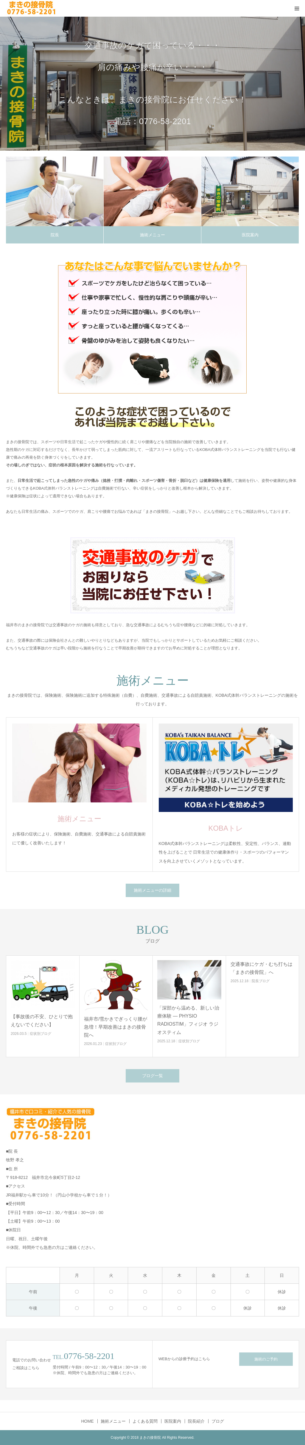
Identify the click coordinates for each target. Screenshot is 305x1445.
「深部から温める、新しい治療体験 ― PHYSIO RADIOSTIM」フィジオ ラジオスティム (188, 1020)
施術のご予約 (266, 1359)
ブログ (217, 1421)
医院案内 (250, 234)
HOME (87, 1421)
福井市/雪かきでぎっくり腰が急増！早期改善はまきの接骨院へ (115, 1027)
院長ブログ (261, 981)
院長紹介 (196, 1421)
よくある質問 (145, 1421)
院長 (55, 234)
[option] (152, 84)
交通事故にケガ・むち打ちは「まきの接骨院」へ (261, 968)
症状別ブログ (40, 1034)
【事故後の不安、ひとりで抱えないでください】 (42, 1020)
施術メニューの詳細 (152, 890)
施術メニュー (152, 234)
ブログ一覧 (152, 1075)
